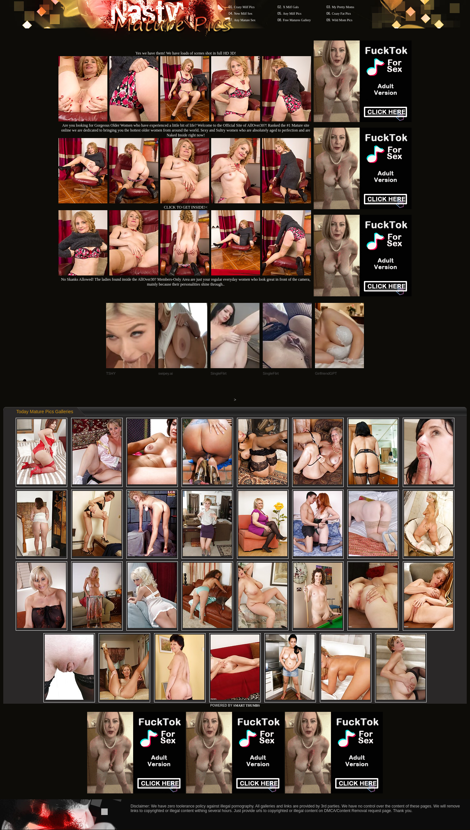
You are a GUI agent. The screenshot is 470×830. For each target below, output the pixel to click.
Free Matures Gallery (297, 20)
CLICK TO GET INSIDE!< (186, 207)
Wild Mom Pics (342, 20)
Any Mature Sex (245, 20)
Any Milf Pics (292, 13)
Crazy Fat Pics (341, 13)
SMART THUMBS (246, 705)
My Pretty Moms (343, 7)
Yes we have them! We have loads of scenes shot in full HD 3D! (185, 53)
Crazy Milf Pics (244, 7)
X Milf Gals (291, 7)
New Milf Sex (243, 13)
